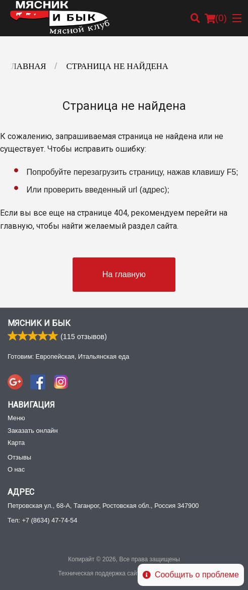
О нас (16, 469)
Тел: (42, 520)
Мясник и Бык (39, 323)
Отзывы (19, 457)
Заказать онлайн (32, 430)
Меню (16, 418)
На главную (124, 274)
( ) (216, 18)
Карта (16, 442)
